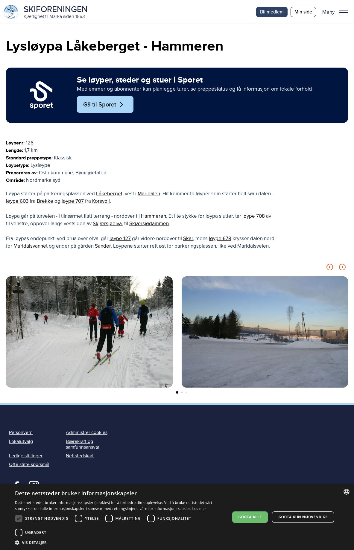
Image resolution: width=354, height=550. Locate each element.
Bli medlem (272, 11)
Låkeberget (109, 194)
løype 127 (120, 239)
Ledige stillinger (25, 456)
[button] (337, 11)
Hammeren (153, 216)
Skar (188, 239)
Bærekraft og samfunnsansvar (82, 444)
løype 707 (73, 201)
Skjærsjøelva (107, 224)
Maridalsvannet (30, 246)
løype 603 (17, 201)
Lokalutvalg (21, 442)
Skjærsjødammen (149, 224)
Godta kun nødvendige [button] (302, 516)
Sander (103, 246)
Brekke (45, 201)
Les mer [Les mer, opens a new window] (199, 508)
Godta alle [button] (250, 516)
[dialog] (177, 517)
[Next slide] (342, 268)
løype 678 (220, 239)
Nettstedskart (80, 456)
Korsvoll (101, 201)
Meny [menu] (343, 12)
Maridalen (149, 194)
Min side (303, 11)
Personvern (21, 433)
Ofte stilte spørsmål (29, 465)
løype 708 (253, 216)
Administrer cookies (86, 433)
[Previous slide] (329, 268)
